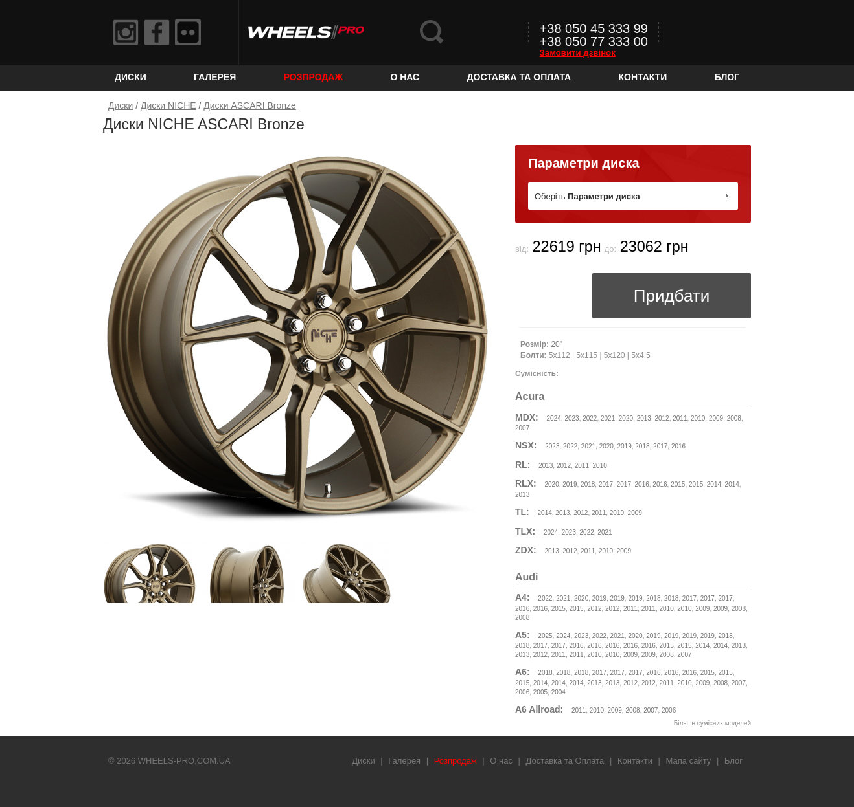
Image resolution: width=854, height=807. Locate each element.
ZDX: (526, 550)
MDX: (526, 417)
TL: (522, 512)
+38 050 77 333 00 (594, 41)
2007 (522, 428)
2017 (660, 446)
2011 (680, 418)
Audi (526, 576)
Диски (130, 77)
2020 (626, 418)
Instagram (126, 32)
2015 (678, 484)
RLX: (526, 483)
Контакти (643, 77)
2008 (734, 418)
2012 (661, 418)
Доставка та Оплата (519, 77)
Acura (529, 396)
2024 (554, 418)
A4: (522, 597)
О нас (404, 77)
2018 (642, 446)
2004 (558, 692)
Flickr (188, 32)
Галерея (215, 77)
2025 (545, 635)
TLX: (525, 531)
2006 (522, 692)
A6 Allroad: (539, 709)
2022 (590, 418)
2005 (540, 692)
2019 (624, 446)
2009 (716, 418)
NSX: (526, 445)
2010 (698, 418)
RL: (522, 464)
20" (556, 344)
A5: (522, 635)
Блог (727, 77)
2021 (608, 418)
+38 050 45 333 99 (594, 28)
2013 (644, 418)
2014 (714, 484)
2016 (678, 446)
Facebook (157, 32)
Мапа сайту (688, 761)
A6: (522, 672)
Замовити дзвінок (578, 53)
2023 (571, 418)
